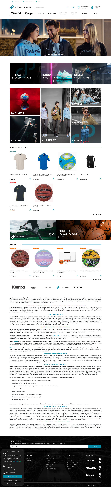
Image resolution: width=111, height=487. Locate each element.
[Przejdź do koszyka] (97, 7)
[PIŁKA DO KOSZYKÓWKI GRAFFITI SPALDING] (90, 271)
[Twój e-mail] (49, 446)
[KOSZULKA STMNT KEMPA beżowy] (18, 174)
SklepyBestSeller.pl (96, 485)
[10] (62, 54)
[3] (52, 54)
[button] (30, 178)
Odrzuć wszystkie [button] (12, 480)
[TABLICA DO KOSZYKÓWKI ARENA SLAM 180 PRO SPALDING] (67, 271)
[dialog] (12, 467)
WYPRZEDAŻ (41, 13)
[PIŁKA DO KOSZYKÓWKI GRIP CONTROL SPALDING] (19, 271)
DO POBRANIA (52, 13)
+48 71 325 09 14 (17, 1)
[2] (51, 54)
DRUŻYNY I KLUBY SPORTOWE (63, 13)
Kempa (29, 13)
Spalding (16, 13)
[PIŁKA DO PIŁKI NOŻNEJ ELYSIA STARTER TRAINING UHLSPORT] (66, 174)
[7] (58, 54)
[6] (56, 54)
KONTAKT (84, 13)
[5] (55, 54)
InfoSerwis (90, 485)
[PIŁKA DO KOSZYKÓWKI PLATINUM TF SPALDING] (42, 206)
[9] (61, 54)
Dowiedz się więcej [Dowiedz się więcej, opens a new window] (17, 461)
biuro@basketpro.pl (29, 1)
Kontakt (39, 1)
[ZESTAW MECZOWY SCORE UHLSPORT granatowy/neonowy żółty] (19, 206)
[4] (54, 54)
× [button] (22, 450)
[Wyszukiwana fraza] (50, 7)
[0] (48, 54)
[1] (49, 54)
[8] (59, 54)
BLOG (95, 13)
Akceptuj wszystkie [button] (12, 476)
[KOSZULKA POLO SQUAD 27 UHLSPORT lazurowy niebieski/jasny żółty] (43, 174)
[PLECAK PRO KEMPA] (85, 174)
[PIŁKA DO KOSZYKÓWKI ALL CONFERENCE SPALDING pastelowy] (43, 271)
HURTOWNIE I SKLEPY (74, 13)
